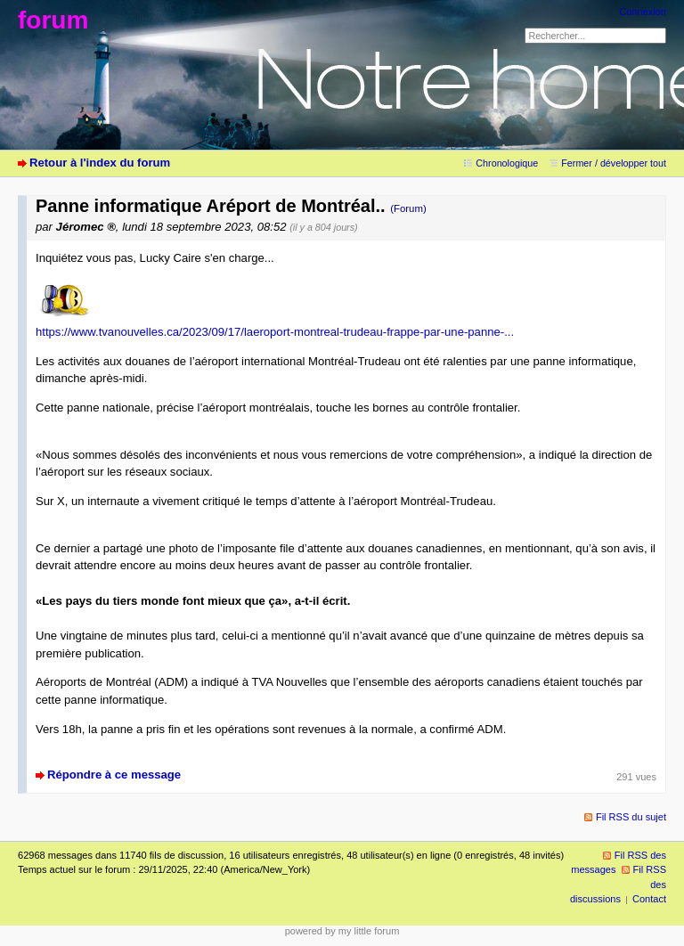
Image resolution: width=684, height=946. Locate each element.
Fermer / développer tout (613, 163)
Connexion (642, 11)
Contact (649, 898)
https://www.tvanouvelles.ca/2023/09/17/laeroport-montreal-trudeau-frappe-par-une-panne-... (275, 331)
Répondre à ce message (114, 774)
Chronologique (507, 163)
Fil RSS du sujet (631, 816)
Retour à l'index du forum (99, 162)
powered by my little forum (342, 931)
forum (53, 20)
